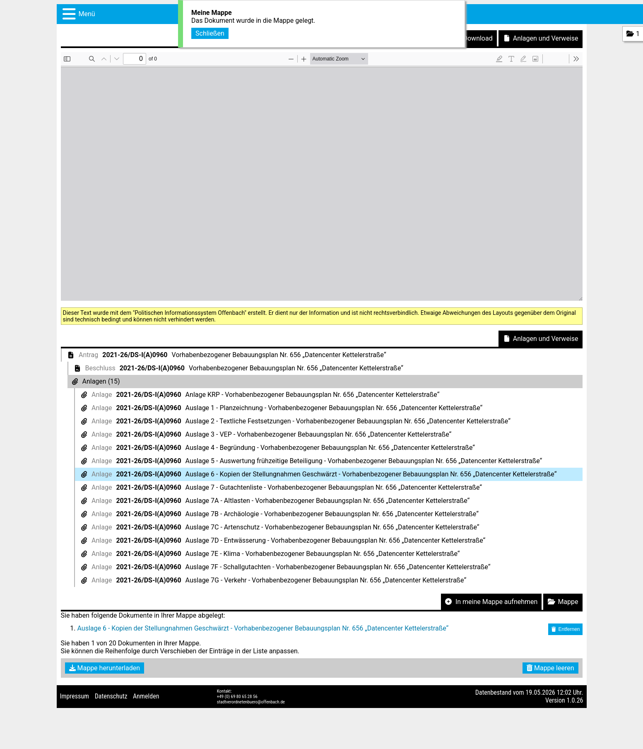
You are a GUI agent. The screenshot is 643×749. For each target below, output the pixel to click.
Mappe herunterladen (104, 668)
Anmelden (146, 696)
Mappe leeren (550, 668)
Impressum (74, 696)
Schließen (209, 33)
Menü (87, 14)
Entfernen (565, 629)
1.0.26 (574, 700)
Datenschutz (111, 696)
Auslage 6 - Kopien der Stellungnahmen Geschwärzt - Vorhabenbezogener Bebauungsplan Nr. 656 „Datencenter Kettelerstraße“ (263, 628)
